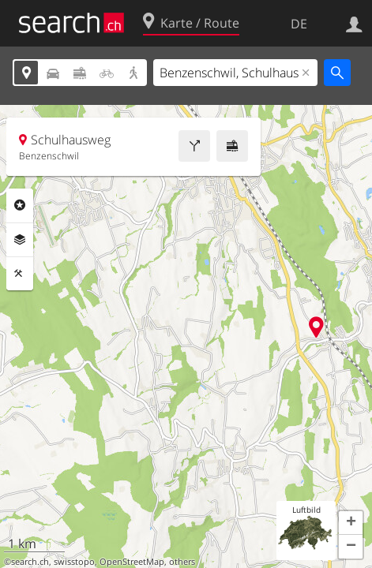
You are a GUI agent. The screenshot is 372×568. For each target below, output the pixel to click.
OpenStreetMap (132, 561)
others (182, 561)
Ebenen (19, 239)
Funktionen (19, 273)
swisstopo (74, 561)
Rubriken (19, 205)
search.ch (30, 561)
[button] (351, 523)
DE (299, 23)
